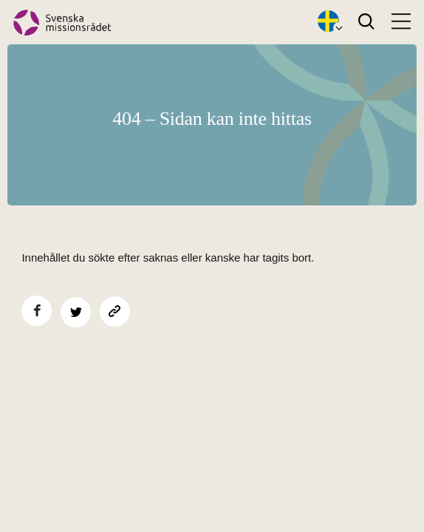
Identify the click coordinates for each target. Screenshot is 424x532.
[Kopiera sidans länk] (115, 311)
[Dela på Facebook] (36, 311)
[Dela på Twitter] (76, 312)
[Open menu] (401, 21)
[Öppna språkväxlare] (328, 22)
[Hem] (62, 22)
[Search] (366, 22)
